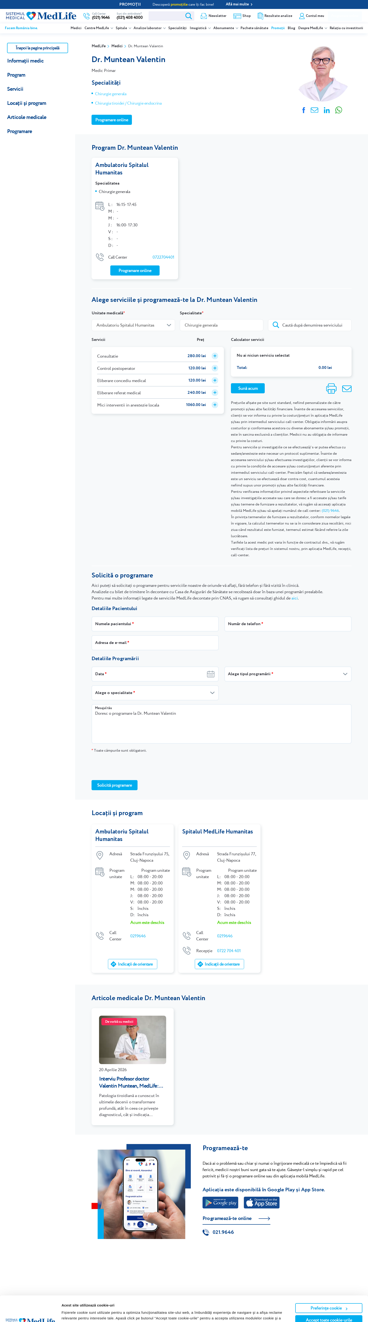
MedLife (99, 46)
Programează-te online (227, 1218)
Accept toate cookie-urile (329, 1296)
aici (294, 598)
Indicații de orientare (135, 964)
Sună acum (248, 388)
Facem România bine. (21, 28)
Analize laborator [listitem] (148, 28)
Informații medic (25, 61)
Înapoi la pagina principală (37, 47)
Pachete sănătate (254, 28)
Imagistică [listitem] (198, 28)
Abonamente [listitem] (224, 28)
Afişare (67, 1313)
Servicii (15, 89)
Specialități (177, 28)
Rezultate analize (278, 16)
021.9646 (223, 1232)
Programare (19, 131)
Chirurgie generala (110, 93)
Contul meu (315, 16)
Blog (291, 28)
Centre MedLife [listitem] (97, 28)
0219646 (138, 935)
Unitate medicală (107, 313)
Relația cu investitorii (346, 28)
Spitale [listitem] (122, 28)
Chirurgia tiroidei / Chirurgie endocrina (128, 103)
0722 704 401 (229, 950)
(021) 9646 (330, 510)
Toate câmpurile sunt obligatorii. (119, 750)
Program (16, 75)
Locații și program (26, 103)
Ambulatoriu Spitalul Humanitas (122, 169)
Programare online (344, 16)
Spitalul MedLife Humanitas (217, 832)
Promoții (278, 28)
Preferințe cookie (328, 1284)
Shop (246, 16)
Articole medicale (26, 117)
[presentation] (127, 766)
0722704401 (163, 257)
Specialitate (191, 313)
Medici (76, 28)
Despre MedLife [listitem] (311, 28)
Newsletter (217, 16)
